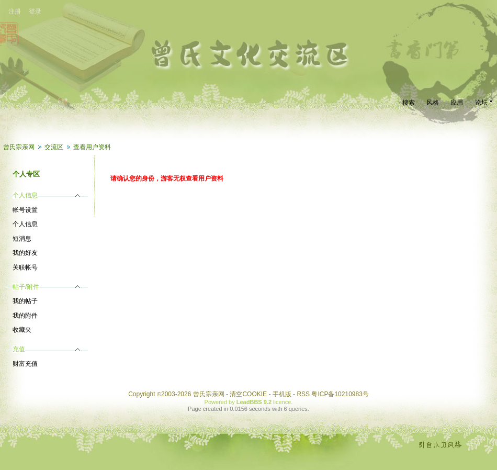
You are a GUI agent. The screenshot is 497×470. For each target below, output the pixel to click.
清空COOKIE (248, 394)
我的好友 (25, 252)
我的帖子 (25, 301)
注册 (14, 11)
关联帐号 (25, 267)
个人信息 (25, 224)
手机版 (282, 394)
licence (282, 402)
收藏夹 (22, 329)
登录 (35, 11)
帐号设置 (25, 210)
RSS (303, 394)
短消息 (22, 238)
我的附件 (25, 315)
